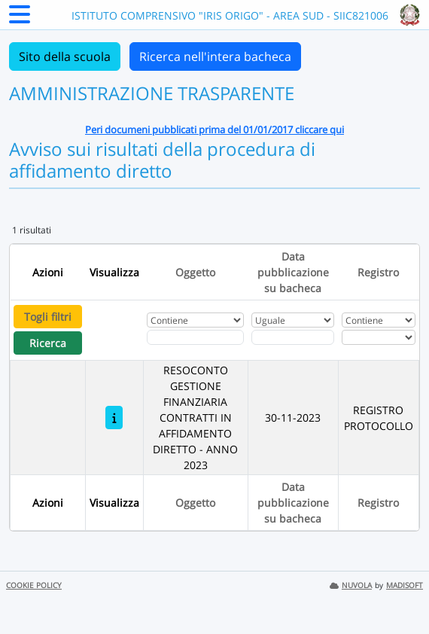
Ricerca (47, 343)
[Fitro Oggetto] (196, 337)
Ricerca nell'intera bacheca (215, 56)
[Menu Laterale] (19, 19)
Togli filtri (48, 316)
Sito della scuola (65, 56)
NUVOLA (351, 585)
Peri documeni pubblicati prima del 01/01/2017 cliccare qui (214, 129)
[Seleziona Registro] (378, 337)
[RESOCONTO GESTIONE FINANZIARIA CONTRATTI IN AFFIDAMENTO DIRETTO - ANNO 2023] (114, 417)
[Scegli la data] (292, 337)
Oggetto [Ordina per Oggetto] (195, 272)
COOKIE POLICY (34, 585)
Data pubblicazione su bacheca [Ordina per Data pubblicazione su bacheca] (293, 272)
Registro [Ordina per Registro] (378, 272)
